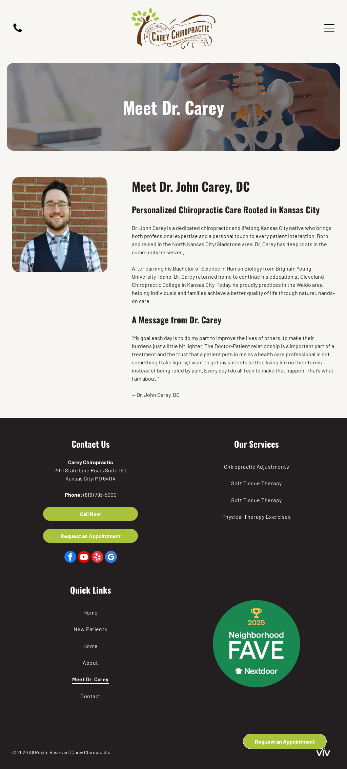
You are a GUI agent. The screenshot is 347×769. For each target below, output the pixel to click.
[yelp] (97, 557)
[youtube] (84, 557)
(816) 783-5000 (100, 494)
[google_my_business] (111, 557)
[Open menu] (329, 28)
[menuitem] (256, 466)
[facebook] (70, 557)
